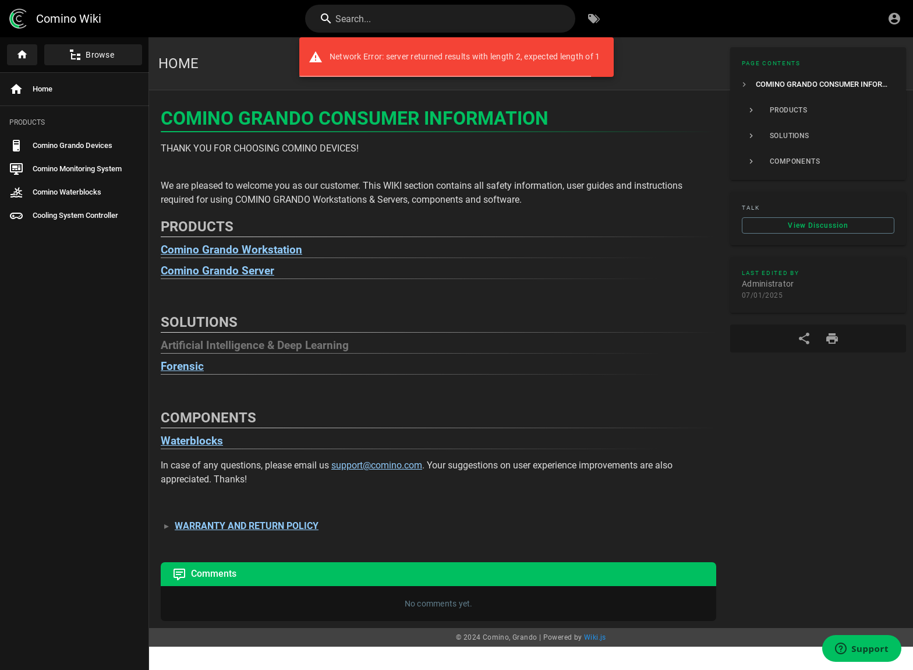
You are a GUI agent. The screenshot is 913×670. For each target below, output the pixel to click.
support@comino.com (376, 465)
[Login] (894, 19)
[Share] (804, 338)
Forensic (182, 366)
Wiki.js (595, 637)
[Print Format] (832, 338)
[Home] (22, 54)
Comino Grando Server (217, 271)
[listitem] (818, 84)
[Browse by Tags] (594, 19)
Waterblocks (192, 441)
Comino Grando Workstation (231, 250)
